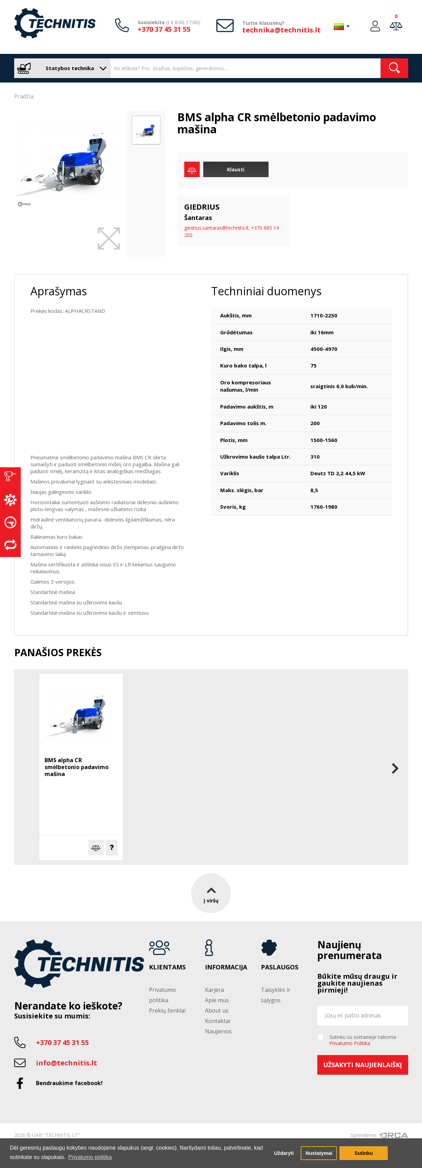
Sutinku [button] (364, 1153)
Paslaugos (279, 967)
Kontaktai (217, 1021)
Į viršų (211, 893)
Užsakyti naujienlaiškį (362, 1065)
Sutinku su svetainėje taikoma (362, 1040)
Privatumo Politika (349, 1043)
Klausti (235, 169)
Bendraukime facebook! (69, 1083)
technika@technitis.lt (281, 30)
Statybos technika (60, 68)
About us (216, 1010)
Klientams (167, 967)
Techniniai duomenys (266, 291)
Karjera (214, 990)
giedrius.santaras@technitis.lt (216, 227)
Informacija (226, 967)
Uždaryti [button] (284, 1153)
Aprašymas (58, 291)
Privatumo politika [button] (90, 1157)
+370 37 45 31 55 (164, 29)
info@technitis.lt (66, 1063)
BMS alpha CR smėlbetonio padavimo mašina (77, 767)
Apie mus (217, 1000)
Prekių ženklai (167, 1010)
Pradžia (24, 96)
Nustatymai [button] (319, 1153)
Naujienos (218, 1031)
